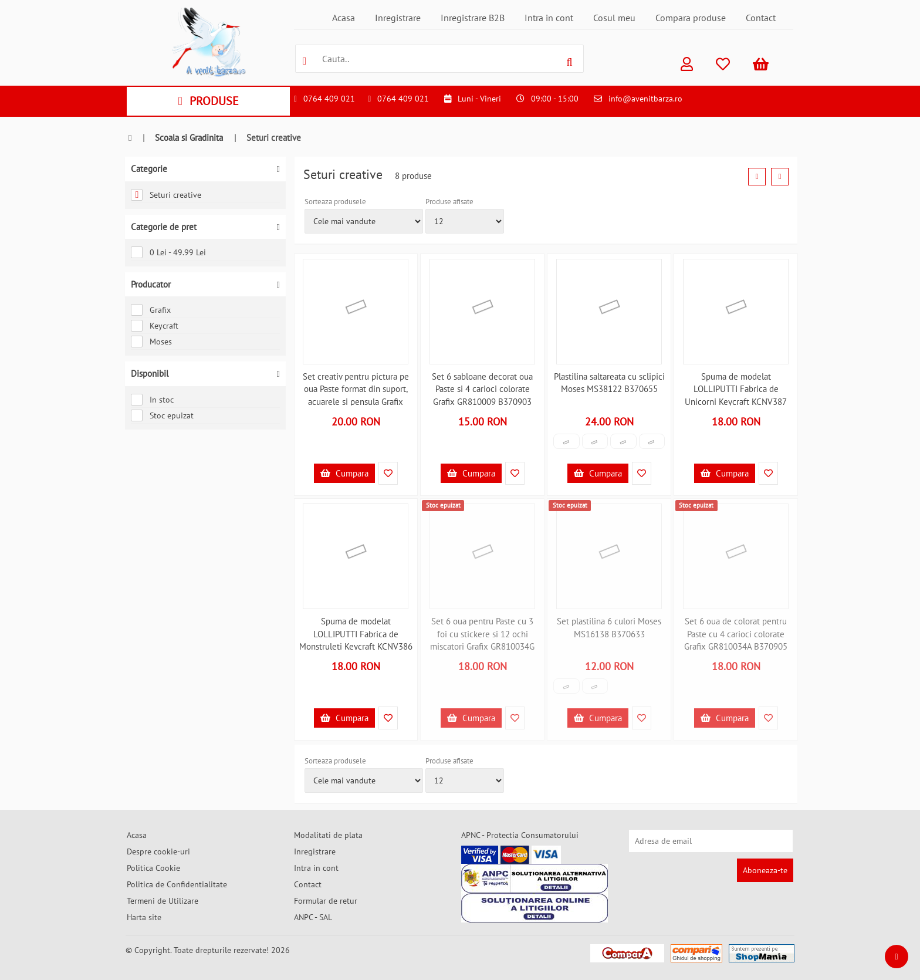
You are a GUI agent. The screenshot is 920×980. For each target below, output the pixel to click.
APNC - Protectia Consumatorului (520, 835)
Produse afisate (449, 202)
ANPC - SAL (313, 917)
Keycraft (154, 326)
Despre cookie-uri (158, 851)
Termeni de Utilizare (162, 900)
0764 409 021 (329, 98)
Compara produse (690, 17)
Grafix (151, 310)
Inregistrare (398, 17)
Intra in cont (549, 17)
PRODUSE (208, 101)
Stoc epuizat (162, 415)
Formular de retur (325, 900)
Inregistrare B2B (473, 17)
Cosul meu (614, 17)
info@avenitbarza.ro (645, 98)
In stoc (152, 399)
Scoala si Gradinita (189, 137)
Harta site (144, 917)
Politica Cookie (153, 868)
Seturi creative (166, 195)
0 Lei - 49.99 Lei (168, 252)
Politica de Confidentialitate (177, 884)
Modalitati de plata (328, 835)
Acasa (343, 17)
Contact (761, 17)
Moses (151, 341)
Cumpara (344, 473)
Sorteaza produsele (335, 202)
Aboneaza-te (765, 870)
